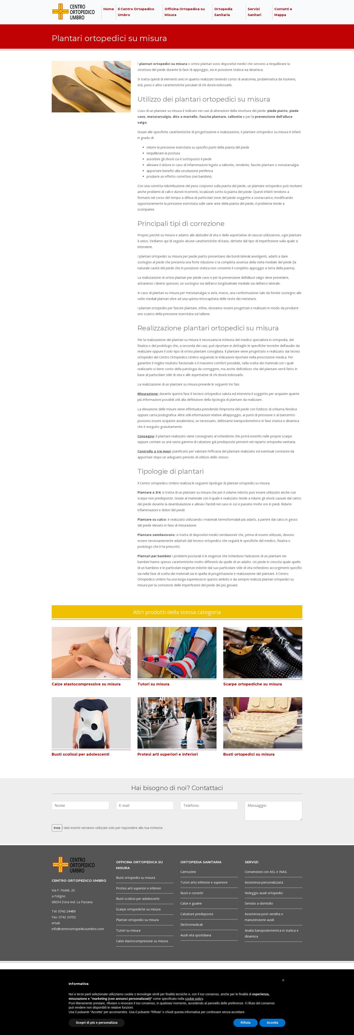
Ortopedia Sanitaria (223, 12)
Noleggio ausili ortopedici (264, 893)
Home (108, 9)
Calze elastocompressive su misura (86, 684)
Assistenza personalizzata (264, 882)
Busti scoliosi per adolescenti (80, 754)
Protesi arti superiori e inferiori (167, 754)
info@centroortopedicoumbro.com (78, 929)
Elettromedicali (191, 924)
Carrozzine (188, 872)
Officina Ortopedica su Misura (185, 12)
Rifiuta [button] (246, 1022)
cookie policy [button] (194, 998)
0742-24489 (66, 911)
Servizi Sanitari (254, 12)
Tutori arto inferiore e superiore (204, 882)
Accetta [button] (272, 1022)
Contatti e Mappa (283, 12)
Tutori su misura (153, 684)
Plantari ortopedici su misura (137, 920)
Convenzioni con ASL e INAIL (266, 872)
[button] (283, 980)
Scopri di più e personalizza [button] (96, 1022)
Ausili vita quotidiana (195, 935)
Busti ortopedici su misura (249, 754)
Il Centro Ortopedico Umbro (136, 12)
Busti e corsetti (191, 893)
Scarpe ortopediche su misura (252, 684)
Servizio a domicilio (259, 903)
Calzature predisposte (196, 914)
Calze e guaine (191, 903)
